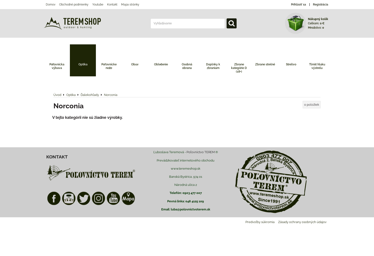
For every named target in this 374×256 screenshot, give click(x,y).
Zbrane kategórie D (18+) (239, 68)
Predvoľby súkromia (260, 222)
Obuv (135, 64)
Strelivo (291, 64)
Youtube (97, 4)
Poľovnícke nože (109, 66)
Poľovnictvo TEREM (201, 152)
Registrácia (320, 4)
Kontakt (112, 4)
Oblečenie (161, 64)
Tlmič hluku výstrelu (317, 66)
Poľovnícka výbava (57, 66)
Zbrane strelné (265, 64)
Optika (83, 64)
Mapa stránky (130, 4)
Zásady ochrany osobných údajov (302, 222)
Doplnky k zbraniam (213, 66)
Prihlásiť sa (298, 4)
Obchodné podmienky (73, 4)
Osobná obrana (187, 66)
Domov (50, 4)
